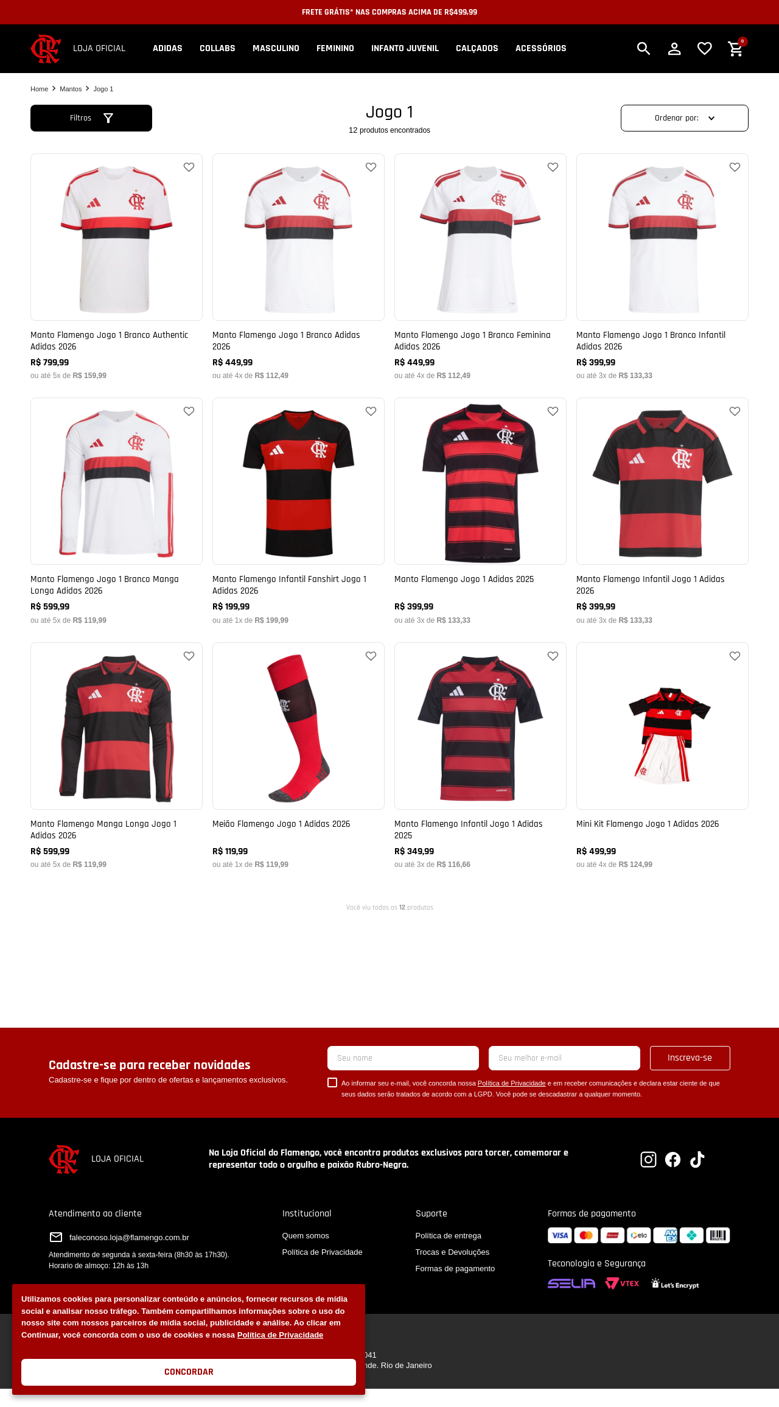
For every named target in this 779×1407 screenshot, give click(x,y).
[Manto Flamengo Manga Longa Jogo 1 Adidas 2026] (116, 755)
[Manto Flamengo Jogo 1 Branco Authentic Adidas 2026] (116, 266)
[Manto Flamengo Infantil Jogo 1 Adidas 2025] (480, 755)
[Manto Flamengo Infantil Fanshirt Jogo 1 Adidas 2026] (298, 510)
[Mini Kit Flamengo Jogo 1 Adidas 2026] (662, 755)
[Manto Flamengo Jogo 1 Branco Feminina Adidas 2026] (480, 266)
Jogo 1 (103, 89)
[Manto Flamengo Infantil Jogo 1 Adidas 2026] (662, 510)
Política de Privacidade (280, 1334)
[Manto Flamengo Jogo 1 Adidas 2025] (480, 510)
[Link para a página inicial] (39, 89)
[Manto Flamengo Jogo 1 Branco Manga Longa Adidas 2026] (116, 510)
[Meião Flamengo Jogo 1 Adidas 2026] (298, 755)
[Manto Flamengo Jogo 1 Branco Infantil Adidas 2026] (662, 266)
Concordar (189, 1372)
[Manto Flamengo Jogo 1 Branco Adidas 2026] (298, 266)
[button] (644, 48)
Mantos (71, 89)
